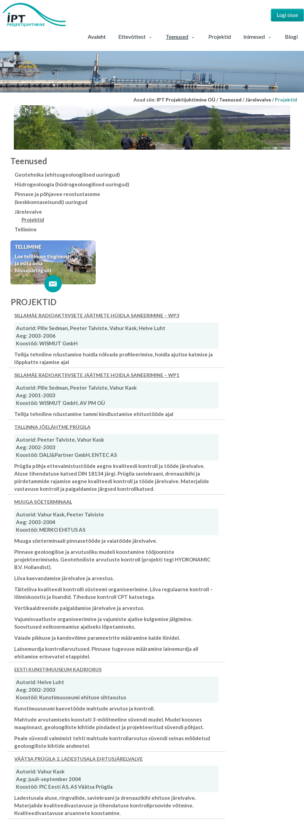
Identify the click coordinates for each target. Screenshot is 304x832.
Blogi (291, 36)
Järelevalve (28, 212)
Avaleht (97, 36)
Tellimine (26, 229)
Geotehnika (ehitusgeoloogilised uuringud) (67, 174)
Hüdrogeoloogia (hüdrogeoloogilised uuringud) (72, 184)
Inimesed (257, 36)
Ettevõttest (135, 36)
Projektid (219, 36)
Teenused (181, 36)
